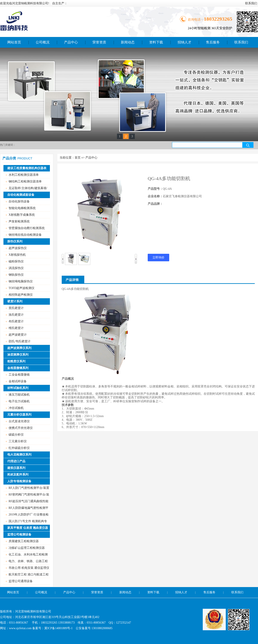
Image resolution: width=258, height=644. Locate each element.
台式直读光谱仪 (19, 421)
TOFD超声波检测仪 (21, 288)
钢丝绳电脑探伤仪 (21, 281)
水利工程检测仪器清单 (24, 174)
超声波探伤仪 (18, 248)
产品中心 (91, 157)
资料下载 (153, 592)
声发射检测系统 (19, 221)
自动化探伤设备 (19, 201)
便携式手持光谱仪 (21, 428)
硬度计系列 (14, 301)
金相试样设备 (18, 381)
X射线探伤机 (17, 254)
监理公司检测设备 (19, 534)
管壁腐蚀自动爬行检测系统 (27, 228)
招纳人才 (181, 592)
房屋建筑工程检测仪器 (24, 541)
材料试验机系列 (17, 388)
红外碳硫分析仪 (19, 448)
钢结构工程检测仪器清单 (25, 181)
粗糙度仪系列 (16, 361)
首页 (78, 157)
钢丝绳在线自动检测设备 (25, 234)
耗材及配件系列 (17, 474)
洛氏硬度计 (16, 314)
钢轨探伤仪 (16, 274)
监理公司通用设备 (21, 581)
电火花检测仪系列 (19, 454)
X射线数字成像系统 (22, 214)
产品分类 (9, 158)
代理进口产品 (16, 461)
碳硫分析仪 (16, 434)
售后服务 (209, 592)
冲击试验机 (16, 408)
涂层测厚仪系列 (17, 354)
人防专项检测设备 (19, 481)
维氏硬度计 (16, 328)
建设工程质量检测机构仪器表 (26, 168)
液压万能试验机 (19, 394)
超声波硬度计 (18, 334)
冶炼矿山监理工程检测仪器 (27, 547)
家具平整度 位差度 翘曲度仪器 (27, 527)
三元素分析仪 (18, 441)
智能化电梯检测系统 (22, 208)
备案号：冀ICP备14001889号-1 (52, 628)
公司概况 (41, 592)
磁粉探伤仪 (16, 261)
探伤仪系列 (14, 241)
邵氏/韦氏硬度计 (20, 341)
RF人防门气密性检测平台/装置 (29, 488)
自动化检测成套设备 (20, 194)
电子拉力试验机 (19, 401)
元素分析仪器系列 (19, 414)
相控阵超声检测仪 (21, 294)
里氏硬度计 (16, 308)
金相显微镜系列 (17, 368)
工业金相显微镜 (19, 374)
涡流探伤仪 (16, 268)
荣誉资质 (97, 592)
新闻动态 (125, 592)
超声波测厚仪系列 (19, 348)
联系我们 (237, 592)
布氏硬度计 (16, 321)
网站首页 (13, 592)
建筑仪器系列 (16, 468)
